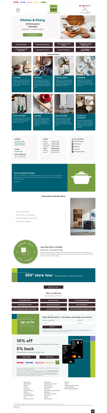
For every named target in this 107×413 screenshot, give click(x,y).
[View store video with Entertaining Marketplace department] (82, 309)
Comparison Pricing (28, 390)
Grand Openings (28, 383)
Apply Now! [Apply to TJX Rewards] (49, 357)
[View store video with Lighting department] (53, 300)
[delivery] (21, 50)
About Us (26, 387)
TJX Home (67, 382)
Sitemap (46, 397)
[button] (18, 10)
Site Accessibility (48, 398)
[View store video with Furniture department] (25, 300)
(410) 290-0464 (18, 151)
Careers (66, 383)
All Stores (26, 385)
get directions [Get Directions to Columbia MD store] (32, 35)
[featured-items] (21, 44)
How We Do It (27, 388)
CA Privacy (46, 388)
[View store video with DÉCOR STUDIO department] (25, 304)
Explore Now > (17, 181)
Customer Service (28, 393)
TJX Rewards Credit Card (50, 383)
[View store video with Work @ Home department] (53, 309)
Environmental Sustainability (71, 388)
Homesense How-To (28, 398)
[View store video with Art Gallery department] (53, 304)
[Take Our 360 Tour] (64, 44)
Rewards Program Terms (54, 370)
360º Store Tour (48, 385)
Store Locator (27, 382)
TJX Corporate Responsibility (72, 385)
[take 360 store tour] (53, 287)
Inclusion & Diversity (70, 387)
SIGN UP (52, 327)
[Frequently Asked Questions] (85, 44)
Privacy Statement (82, 330)
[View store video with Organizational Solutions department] (25, 309)
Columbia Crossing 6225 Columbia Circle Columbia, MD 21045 (19, 143)
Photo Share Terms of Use (50, 393)
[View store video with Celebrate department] (82, 304)
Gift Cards (26, 392)
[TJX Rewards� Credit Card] (85, 50)
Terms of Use (70, 330)
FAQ (25, 397)
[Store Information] (43, 44)
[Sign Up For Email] (64, 50)
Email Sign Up (47, 382)
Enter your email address (48, 320)
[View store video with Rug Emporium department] (82, 300)
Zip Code (80, 320)
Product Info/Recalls (29, 395)
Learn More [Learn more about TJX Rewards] (26, 357)
